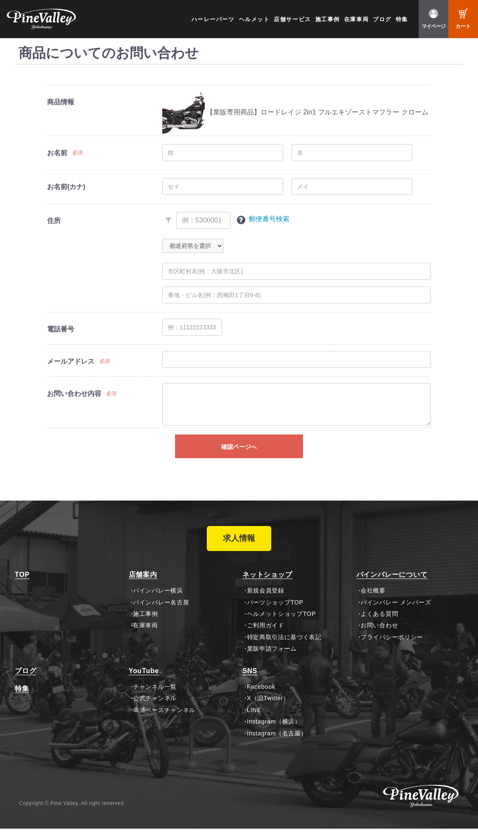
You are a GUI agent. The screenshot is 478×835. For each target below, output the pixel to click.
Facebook (261, 693)
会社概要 (373, 596)
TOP (22, 580)
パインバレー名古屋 (161, 608)
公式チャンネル (155, 704)
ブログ (382, 19)
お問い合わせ (379, 632)
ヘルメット (254, 19)
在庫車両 (356, 19)
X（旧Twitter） (268, 704)
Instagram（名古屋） (277, 739)
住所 (54, 220)
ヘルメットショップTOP (281, 620)
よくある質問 (379, 620)
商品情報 (60, 102)
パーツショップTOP (275, 608)
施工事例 (327, 19)
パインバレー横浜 (158, 596)
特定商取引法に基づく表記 (284, 643)
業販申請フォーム (272, 654)
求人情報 (239, 541)
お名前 (57, 152)
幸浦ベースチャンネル (164, 716)
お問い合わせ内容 (74, 393)
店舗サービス (292, 19)
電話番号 (60, 329)
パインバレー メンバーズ (396, 608)
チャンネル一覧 (155, 693)
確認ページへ (239, 446)
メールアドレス (70, 361)
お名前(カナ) (66, 186)
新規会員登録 (265, 596)
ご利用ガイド (265, 632)
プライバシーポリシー (392, 643)
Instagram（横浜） (274, 727)
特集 (402, 19)
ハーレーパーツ (213, 19)
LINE (254, 716)
